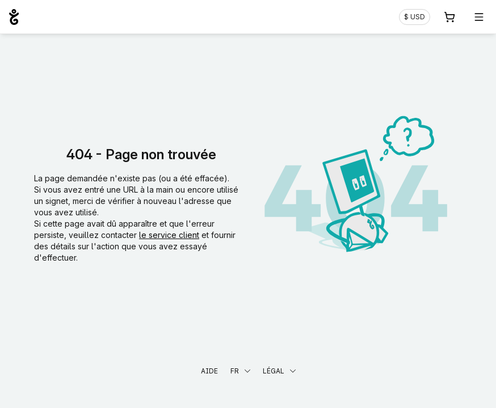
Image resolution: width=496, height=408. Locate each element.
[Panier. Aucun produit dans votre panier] (449, 17)
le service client (169, 235)
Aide (209, 371)
